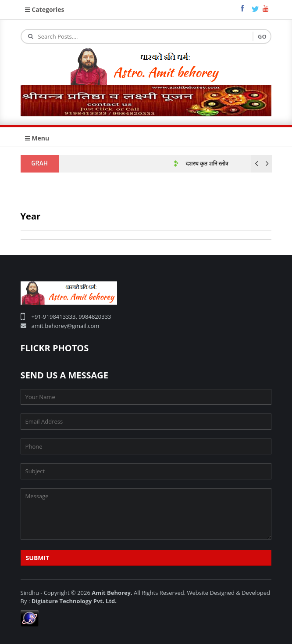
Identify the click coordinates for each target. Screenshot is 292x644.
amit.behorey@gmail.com (66, 326)
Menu (37, 138)
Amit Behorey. (112, 593)
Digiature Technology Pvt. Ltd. (74, 601)
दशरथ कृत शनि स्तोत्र (209, 163)
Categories (44, 9)
